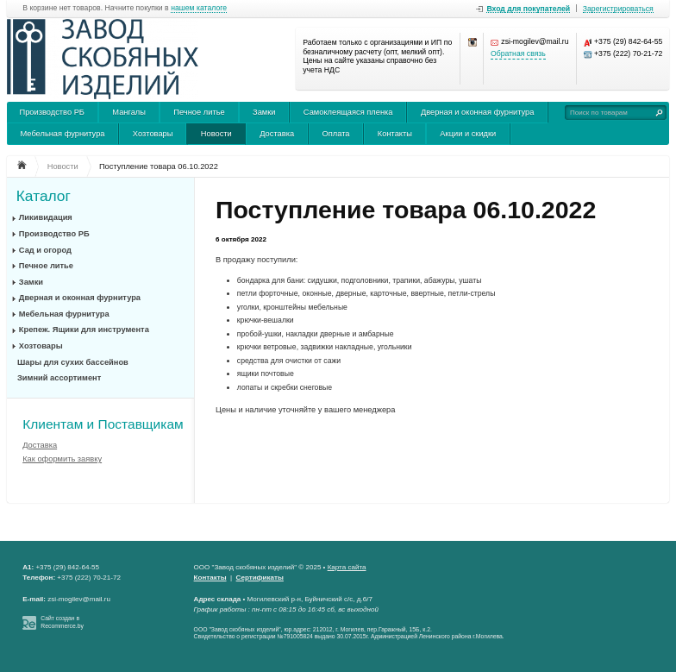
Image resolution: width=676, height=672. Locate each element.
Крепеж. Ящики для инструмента (84, 329)
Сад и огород (45, 250)
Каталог (43, 196)
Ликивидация (45, 217)
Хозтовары (153, 133)
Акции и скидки (468, 133)
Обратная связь (518, 54)
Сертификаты (260, 577)
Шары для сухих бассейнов (72, 362)
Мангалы (129, 112)
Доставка (277, 133)
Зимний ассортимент (59, 378)
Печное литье (198, 112)
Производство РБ (51, 112)
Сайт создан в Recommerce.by (62, 622)
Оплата (335, 133)
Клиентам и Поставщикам (102, 424)
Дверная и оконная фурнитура (478, 112)
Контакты (395, 133)
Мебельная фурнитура (62, 133)
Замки (264, 112)
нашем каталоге (199, 8)
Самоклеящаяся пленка (348, 112)
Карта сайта (347, 567)
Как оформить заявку (62, 459)
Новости (216, 133)
